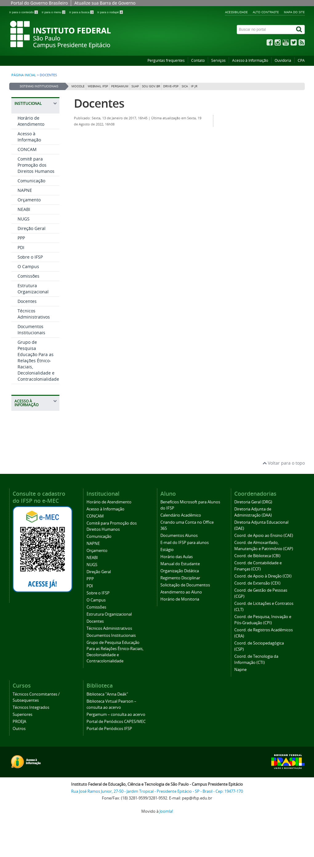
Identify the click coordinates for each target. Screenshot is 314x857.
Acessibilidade (236, 12)
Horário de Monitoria (179, 599)
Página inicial (23, 75)
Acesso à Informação (250, 60)
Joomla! (166, 811)
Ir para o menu (54, 12)
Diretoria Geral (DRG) (253, 502)
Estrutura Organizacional (33, 289)
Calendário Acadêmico (180, 515)
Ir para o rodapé (110, 12)
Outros (19, 728)
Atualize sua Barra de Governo (104, 3)
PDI (21, 247)
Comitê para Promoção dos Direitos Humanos (36, 165)
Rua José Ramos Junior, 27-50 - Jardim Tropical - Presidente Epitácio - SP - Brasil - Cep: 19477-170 (157, 791)
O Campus (28, 266)
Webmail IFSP (98, 86)
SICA (185, 86)
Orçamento (29, 200)
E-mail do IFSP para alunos (184, 542)
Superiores (22, 714)
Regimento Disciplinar (180, 578)
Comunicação (31, 181)
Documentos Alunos (179, 535)
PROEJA (19, 721)
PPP (21, 238)
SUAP (135, 86)
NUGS (24, 219)
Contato (198, 60)
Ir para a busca (81, 12)
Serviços (218, 60)
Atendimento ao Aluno (181, 592)
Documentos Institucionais (31, 329)
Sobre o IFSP (30, 257)
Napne (240, 669)
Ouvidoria (283, 60)
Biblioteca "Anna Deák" (107, 694)
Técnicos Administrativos (34, 314)
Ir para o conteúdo (23, 12)
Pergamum (119, 86)
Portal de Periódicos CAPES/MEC (116, 721)
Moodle (78, 86)
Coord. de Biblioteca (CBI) (257, 555)
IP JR (194, 86)
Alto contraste (266, 12)
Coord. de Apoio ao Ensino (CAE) (263, 535)
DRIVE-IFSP (171, 86)
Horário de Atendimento (31, 121)
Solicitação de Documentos (185, 585)
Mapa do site (294, 12)
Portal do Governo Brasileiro (39, 3)
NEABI (24, 209)
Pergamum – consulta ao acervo (116, 714)
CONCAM (27, 149)
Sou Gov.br (151, 86)
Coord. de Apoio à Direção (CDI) (263, 576)
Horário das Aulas (176, 556)
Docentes (27, 301)
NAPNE (25, 190)
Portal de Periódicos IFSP (109, 728)
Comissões (28, 276)
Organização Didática (179, 570)
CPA (301, 60)
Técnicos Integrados (31, 707)
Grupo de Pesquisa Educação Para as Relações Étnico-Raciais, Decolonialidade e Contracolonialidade (38, 360)
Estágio (167, 549)
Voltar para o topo (284, 463)
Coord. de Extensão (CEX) (257, 583)
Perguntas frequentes (166, 60)
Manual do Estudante (180, 563)
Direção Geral (32, 228)
